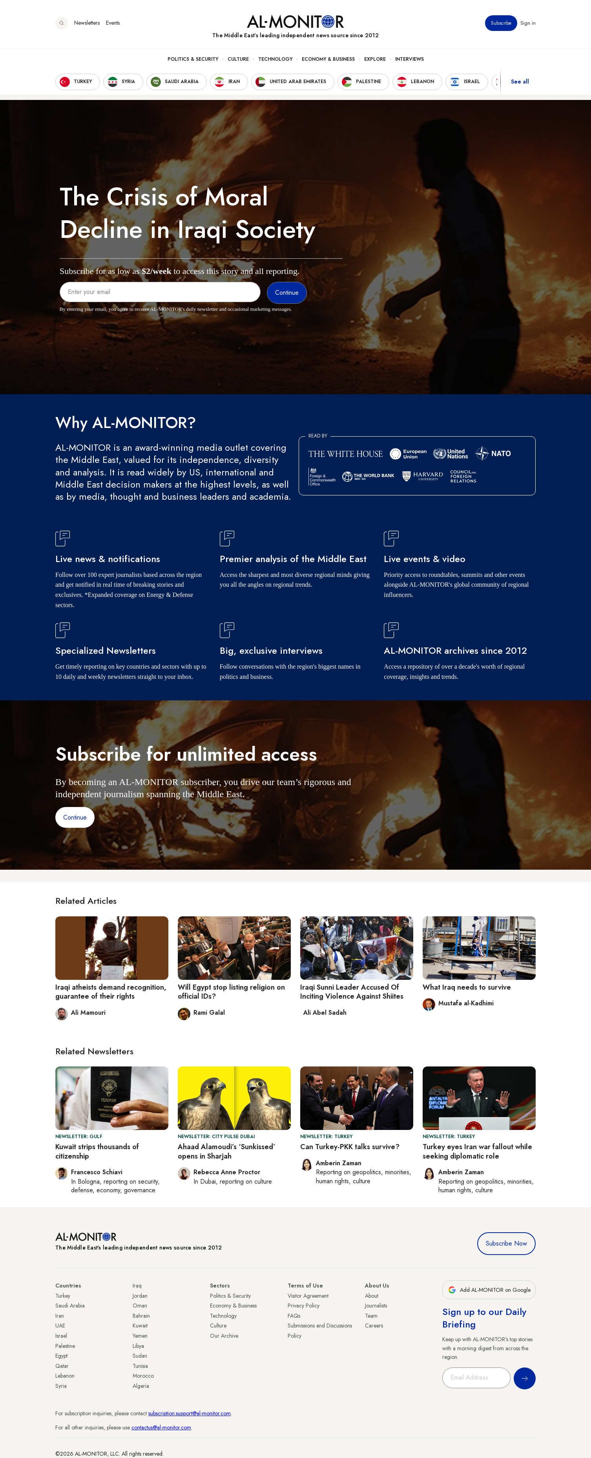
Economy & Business (328, 59)
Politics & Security (193, 59)
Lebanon (65, 1376)
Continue (75, 817)
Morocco (143, 1376)
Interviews (409, 59)
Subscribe (501, 23)
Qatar (62, 1366)
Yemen (140, 1336)
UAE (60, 1325)
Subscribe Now (506, 1243)
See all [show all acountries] (520, 82)
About (371, 1296)
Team (371, 1316)
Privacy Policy (303, 1305)
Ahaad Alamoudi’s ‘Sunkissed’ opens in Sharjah (226, 1151)
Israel (61, 1336)
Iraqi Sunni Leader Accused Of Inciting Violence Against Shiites (351, 991)
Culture (238, 59)
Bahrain (141, 1316)
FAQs (294, 1316)
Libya (138, 1346)
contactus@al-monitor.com (161, 1427)
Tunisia (140, 1366)
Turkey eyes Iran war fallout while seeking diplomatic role (477, 1151)
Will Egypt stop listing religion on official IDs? (231, 991)
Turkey (62, 1296)
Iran (59, 1316)
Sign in (528, 23)
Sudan (140, 1356)
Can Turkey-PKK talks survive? (349, 1147)
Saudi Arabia (70, 1305)
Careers (374, 1325)
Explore (375, 59)
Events (113, 23)
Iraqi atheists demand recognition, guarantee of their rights (110, 991)
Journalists (376, 1305)
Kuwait (140, 1325)
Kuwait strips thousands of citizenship (97, 1151)
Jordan (140, 1296)
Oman (140, 1305)
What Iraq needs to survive (467, 987)
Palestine (65, 1346)
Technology (275, 59)
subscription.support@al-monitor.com (189, 1413)
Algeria (141, 1386)
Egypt (61, 1356)
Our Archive (224, 1336)
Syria (61, 1386)
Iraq (137, 1285)
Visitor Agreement (308, 1296)
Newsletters (87, 23)
